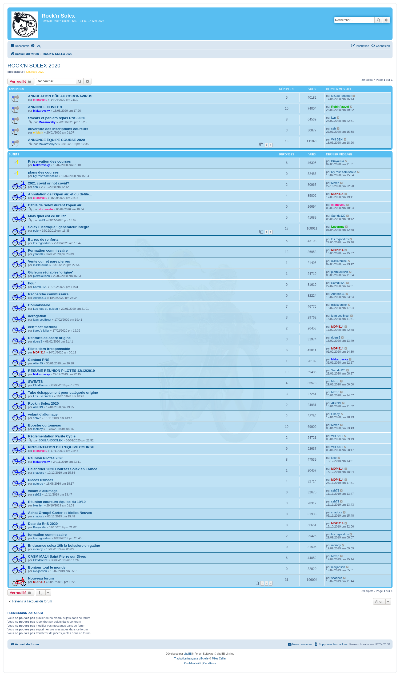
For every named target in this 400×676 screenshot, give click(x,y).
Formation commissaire (48, 250)
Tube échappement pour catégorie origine (63, 393)
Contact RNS (39, 360)
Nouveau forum (41, 578)
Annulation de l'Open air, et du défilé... (60, 194)
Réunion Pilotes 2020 (45, 458)
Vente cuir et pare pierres (49, 261)
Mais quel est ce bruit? (47, 216)
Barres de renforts (43, 240)
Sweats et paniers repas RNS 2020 (56, 118)
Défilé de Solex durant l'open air (54, 205)
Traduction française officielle (191, 658)
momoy (38, 428)
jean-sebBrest (42, 319)
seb (333, 128)
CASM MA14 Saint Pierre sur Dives (57, 556)
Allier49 (38, 363)
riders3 (37, 341)
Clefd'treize (40, 385)
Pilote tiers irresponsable (49, 349)
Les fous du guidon (45, 308)
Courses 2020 (35, 71)
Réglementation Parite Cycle (51, 436)
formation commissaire (47, 535)
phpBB (188, 653)
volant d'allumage (43, 414)
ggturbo (38, 483)
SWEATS (35, 382)
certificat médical (42, 327)
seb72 (37, 418)
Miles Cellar (219, 658)
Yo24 (42, 220)
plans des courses (43, 172)
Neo (334, 457)
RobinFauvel (340, 106)
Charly (335, 414)
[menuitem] (36, 46)
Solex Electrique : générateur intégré (58, 227)
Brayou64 (337, 161)
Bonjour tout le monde (47, 567)
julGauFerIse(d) (341, 95)
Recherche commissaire (48, 294)
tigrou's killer (41, 330)
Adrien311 (39, 297)
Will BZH (337, 139)
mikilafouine (41, 265)
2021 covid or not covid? (48, 183)
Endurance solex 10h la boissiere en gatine (64, 546)
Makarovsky (41, 110)
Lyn (333, 117)
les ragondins (41, 243)
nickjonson (40, 571)
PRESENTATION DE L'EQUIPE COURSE (61, 447)
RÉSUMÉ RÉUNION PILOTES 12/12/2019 (61, 371)
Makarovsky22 (48, 144)
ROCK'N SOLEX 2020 (33, 66)
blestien (38, 505)
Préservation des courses (49, 161)
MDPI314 (337, 193)
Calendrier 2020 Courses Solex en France (62, 469)
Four (32, 283)
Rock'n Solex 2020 (43, 403)
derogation (37, 316)
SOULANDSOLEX (51, 440)
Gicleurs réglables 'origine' (50, 272)
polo (36, 230)
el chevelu (40, 99)
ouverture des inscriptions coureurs (58, 129)
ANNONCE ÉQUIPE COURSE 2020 (56, 140)
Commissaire (39, 305)
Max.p (335, 182)
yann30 (38, 254)
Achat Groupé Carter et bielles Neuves (60, 513)
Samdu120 (338, 215)
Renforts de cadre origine (49, 338)
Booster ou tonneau (44, 425)
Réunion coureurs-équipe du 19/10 (57, 502)
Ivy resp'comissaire (45, 176)
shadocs (38, 472)
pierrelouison (41, 275)
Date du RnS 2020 (43, 524)
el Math (38, 132)
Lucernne (338, 226)
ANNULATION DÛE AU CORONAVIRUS (60, 96)
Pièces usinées (40, 480)
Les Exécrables (43, 396)
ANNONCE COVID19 (45, 107)
